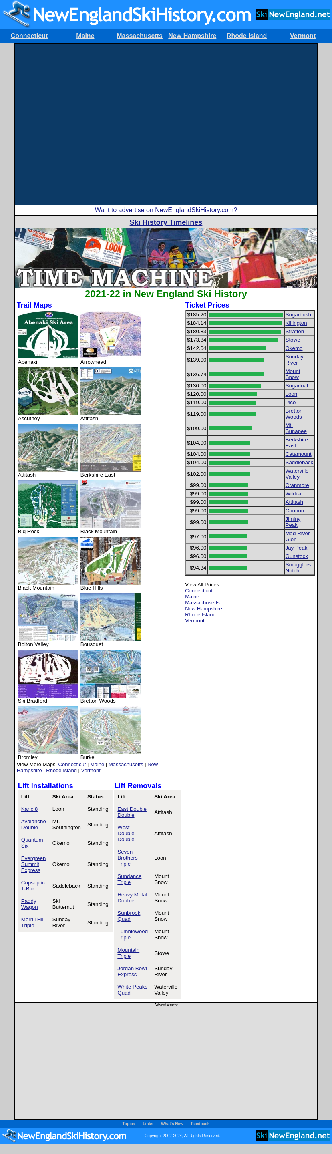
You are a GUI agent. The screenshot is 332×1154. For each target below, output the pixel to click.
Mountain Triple (128, 953)
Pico (291, 402)
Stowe (293, 340)
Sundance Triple (129, 879)
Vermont (303, 35)
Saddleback (300, 462)
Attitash (294, 502)
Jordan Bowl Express (132, 971)
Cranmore (297, 485)
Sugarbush (298, 315)
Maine (85, 35)
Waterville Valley (297, 474)
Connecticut (29, 35)
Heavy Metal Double (132, 898)
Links (148, 1124)
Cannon (295, 511)
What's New (172, 1124)
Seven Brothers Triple (127, 858)
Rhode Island (247, 35)
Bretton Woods (294, 414)
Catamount (299, 454)
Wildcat (294, 494)
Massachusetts (140, 35)
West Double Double (125, 833)
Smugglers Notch (298, 568)
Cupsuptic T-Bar (33, 886)
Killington (296, 323)
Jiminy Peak (293, 522)
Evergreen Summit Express (33, 864)
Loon (292, 394)
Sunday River (295, 360)
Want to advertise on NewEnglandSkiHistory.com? (166, 210)
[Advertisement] (95, 124)
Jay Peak (297, 548)
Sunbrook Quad (128, 916)
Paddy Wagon (29, 904)
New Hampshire (192, 35)
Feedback (200, 1124)
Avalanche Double (33, 824)
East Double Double (132, 812)
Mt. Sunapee (296, 428)
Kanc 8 (29, 809)
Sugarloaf (297, 386)
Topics (129, 1124)
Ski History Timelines (166, 222)
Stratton (295, 331)
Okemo (294, 348)
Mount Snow (293, 374)
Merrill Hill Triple (33, 922)
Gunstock (297, 556)
